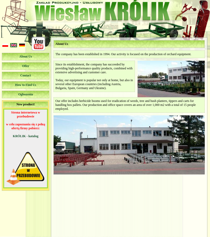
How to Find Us (25, 85)
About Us (25, 56)
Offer (25, 66)
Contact (25, 75)
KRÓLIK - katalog (25, 136)
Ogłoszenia (25, 94)
